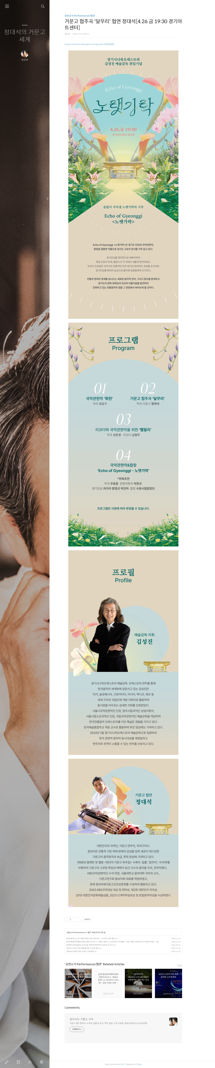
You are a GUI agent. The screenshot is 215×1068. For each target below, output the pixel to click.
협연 (97, 932)
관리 (42, 1062)
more (188, 965)
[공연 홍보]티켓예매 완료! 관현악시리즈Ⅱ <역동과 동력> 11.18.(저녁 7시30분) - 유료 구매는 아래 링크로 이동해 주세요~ (119, 942)
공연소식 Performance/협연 (88, 15)
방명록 (18, 1062)
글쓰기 (7, 1062)
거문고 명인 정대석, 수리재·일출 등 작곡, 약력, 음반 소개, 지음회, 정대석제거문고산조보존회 (117, 1023)
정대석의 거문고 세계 (24, 36)
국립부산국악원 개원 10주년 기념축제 (89, 951)
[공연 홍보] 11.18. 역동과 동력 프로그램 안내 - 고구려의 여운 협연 (99, 938)
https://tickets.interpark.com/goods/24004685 (98, 44)
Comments (81, 1008)
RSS (30, 1062)
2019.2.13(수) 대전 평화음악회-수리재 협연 (91, 948)
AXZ (131, 1064)
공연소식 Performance (85, 932)
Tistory (148, 1064)
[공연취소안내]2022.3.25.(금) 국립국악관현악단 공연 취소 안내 (98, 945)
